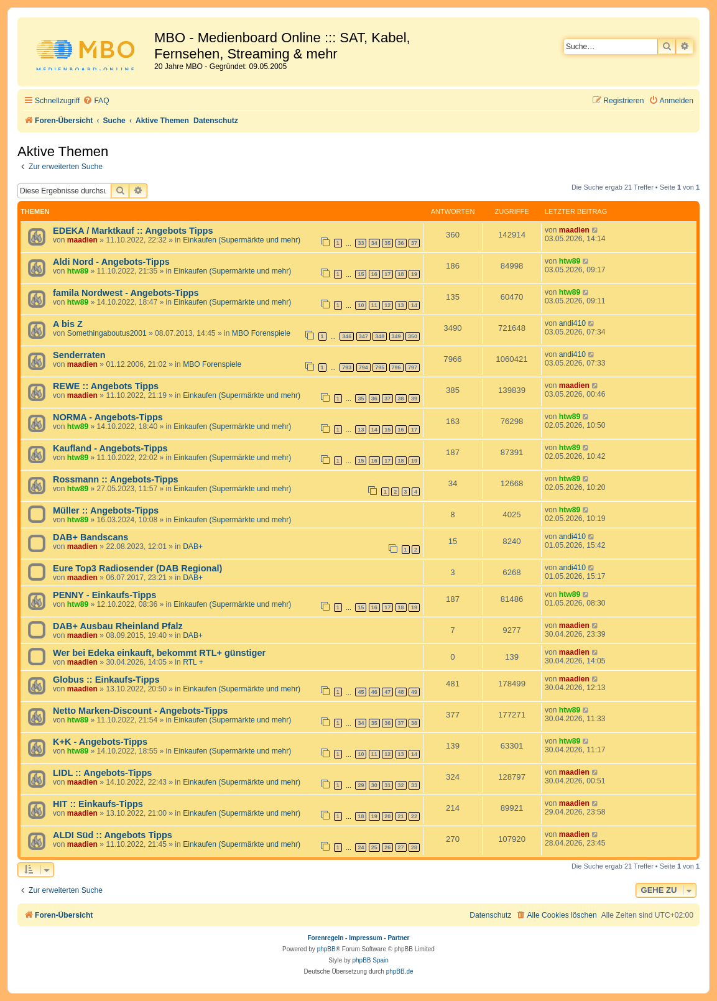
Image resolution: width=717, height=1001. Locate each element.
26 (387, 847)
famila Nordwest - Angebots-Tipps (126, 293)
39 (414, 398)
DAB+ (193, 546)
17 (387, 274)
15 (361, 274)
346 (346, 336)
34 (374, 243)
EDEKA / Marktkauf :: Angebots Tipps (133, 231)
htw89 (77, 271)
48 (401, 692)
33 (361, 243)
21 (401, 816)
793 (346, 367)
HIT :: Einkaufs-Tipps (98, 804)
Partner (398, 937)
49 (414, 692)
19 (414, 274)
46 (374, 692)
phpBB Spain (370, 960)
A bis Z (68, 324)
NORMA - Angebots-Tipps (108, 417)
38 (401, 398)
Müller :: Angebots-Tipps (106, 510)
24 (361, 847)
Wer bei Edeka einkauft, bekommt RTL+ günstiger (159, 653)
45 (361, 692)
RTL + (193, 662)
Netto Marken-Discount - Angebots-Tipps (140, 711)
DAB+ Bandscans (90, 537)
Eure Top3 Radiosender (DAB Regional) (137, 568)
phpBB (326, 949)
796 (396, 367)
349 (396, 336)
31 (387, 785)
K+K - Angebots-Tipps (100, 742)
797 (412, 367)
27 (401, 847)
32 (401, 785)
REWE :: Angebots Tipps (106, 386)
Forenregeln (326, 937)
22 (414, 816)
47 (387, 692)
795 (379, 367)
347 (363, 336)
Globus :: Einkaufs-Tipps (106, 680)
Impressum (365, 937)
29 (361, 785)
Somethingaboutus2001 (107, 333)
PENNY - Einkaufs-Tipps (104, 595)
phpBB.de (400, 971)
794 (363, 367)
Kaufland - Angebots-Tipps (110, 448)
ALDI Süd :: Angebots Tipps (112, 835)
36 (401, 243)
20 (387, 816)
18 (401, 274)
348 (379, 336)
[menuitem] (96, 101)
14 (414, 305)
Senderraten (79, 355)
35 (387, 243)
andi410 (572, 323)
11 (374, 305)
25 (374, 847)
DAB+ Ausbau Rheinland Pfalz (118, 626)
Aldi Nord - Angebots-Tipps (111, 262)
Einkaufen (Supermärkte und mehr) (241, 240)
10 (361, 305)
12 (387, 305)
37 (414, 243)
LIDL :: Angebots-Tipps (102, 773)
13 (401, 305)
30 (374, 785)
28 (414, 847)
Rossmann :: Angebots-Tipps (115, 479)
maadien (82, 240)
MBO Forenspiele (261, 333)
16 (374, 274)
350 (412, 336)
